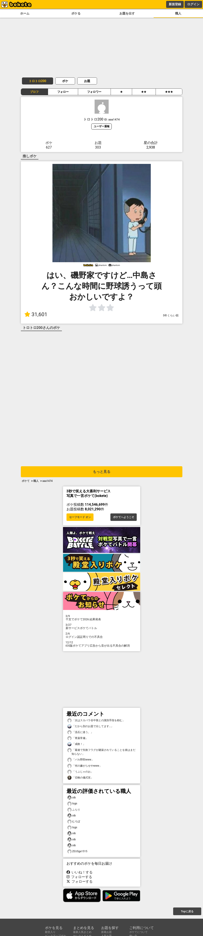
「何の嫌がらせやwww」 (84, 766)
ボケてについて (138, 932)
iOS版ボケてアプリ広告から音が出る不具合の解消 (102, 644)
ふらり (73, 810)
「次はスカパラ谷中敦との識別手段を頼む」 (96, 720)
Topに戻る (187, 911)
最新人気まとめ (82, 932)
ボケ (65, 81)
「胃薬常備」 (77, 738)
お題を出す (127, 13)
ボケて (26, 480)
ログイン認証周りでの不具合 (102, 635)
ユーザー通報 (102, 126)
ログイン (193, 4)
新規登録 (175, 4)
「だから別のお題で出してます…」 (90, 726)
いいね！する (79, 872)
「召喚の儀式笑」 (80, 778)
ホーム (24, 13)
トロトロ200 (37, 81)
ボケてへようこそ (123, 517)
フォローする (79, 877)
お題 (87, 81)
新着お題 (106, 932)
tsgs (72, 804)
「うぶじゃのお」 (80, 772)
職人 (178, 13)
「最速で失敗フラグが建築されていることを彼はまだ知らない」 (101, 751)
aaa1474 (47, 480)
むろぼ (73, 821)
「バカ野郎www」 (80, 760)
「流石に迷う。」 (80, 732)
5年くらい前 (171, 315)
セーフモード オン (80, 517)
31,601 (35, 314)
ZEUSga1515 (77, 851)
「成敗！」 (76, 744)
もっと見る (101, 471)
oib (71, 798)
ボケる (76, 13)
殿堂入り (50, 932)
